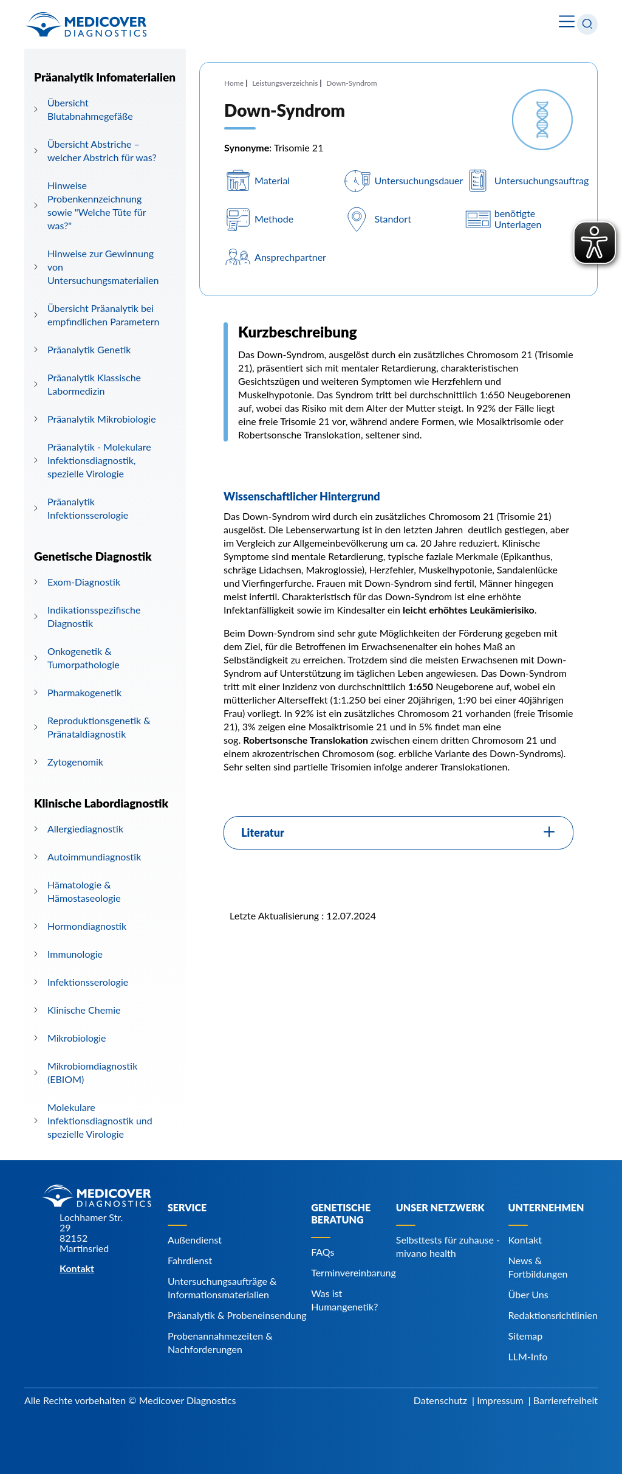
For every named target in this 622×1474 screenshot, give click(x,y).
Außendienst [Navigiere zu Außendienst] (195, 1239)
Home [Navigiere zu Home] (234, 83)
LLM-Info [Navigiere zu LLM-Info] (528, 1356)
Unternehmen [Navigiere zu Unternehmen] (546, 1207)
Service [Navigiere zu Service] (187, 1207)
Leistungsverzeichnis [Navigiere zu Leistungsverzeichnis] (285, 83)
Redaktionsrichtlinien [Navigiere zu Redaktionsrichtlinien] (553, 1315)
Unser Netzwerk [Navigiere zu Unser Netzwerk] (440, 1207)
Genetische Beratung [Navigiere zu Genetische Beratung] (341, 1213)
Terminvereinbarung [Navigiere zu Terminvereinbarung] (353, 1272)
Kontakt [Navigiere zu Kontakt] (525, 1239)
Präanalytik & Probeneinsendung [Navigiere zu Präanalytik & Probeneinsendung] (237, 1315)
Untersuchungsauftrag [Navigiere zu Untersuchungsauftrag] (541, 180)
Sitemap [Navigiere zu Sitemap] (525, 1335)
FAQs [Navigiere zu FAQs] (322, 1252)
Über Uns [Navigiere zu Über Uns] (528, 1294)
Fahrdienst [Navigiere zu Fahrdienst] (190, 1260)
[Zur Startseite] (85, 24)
